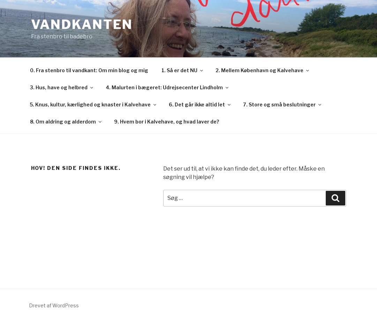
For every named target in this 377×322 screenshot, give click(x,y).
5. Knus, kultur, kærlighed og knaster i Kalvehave (93, 104)
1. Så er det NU (182, 70)
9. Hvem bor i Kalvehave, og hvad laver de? (166, 122)
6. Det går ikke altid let (200, 104)
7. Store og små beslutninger (282, 104)
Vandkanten (82, 24)
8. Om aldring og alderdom (66, 122)
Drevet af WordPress (54, 305)
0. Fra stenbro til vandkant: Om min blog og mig (89, 70)
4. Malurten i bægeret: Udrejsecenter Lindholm (167, 87)
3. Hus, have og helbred (62, 87)
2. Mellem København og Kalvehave (263, 70)
